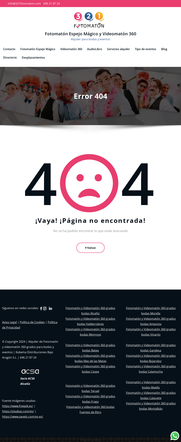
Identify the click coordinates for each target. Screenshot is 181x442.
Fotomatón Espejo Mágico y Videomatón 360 (90, 33)
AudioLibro (94, 48)
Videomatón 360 (71, 48)
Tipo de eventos (145, 48)
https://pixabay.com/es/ (18, 410)
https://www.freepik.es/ (17, 405)
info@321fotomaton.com (24, 3)
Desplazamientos (33, 56)
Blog (164, 48)
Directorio (10, 56)
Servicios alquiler (118, 48)
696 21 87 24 (51, 3)
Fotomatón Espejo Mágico (37, 48)
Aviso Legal (9, 321)
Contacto (9, 48)
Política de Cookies (32, 321)
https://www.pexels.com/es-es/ (22, 415)
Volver (90, 246)
